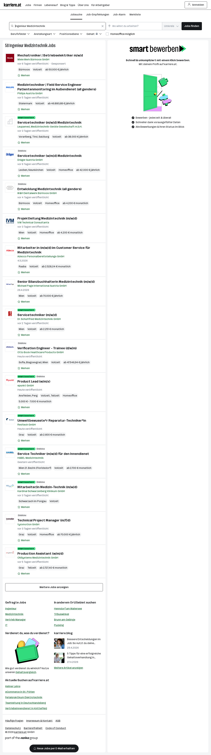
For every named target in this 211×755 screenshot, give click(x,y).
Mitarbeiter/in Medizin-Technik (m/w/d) (47, 487)
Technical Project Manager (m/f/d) (43, 520)
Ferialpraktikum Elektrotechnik (23, 697)
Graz (21, 434)
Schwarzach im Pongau (32, 501)
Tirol (35, 136)
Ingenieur (10, 608)
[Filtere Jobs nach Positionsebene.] (73, 34)
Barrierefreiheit (33, 728)
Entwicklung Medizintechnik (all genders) (49, 189)
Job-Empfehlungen (97, 14)
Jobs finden (191, 26)
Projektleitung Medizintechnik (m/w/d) (47, 218)
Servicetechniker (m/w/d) (37, 315)
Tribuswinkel (61, 614)
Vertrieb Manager (15, 619)
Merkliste (135, 14)
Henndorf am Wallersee (68, 608)
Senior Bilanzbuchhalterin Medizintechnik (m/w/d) (56, 282)
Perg (35, 395)
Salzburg (44, 136)
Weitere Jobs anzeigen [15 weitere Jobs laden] (54, 587)
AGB (58, 720)
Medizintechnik (14, 614)
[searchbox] (57, 26)
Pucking (59, 625)
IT (6, 625)
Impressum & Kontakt (39, 720)
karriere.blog (63, 633)
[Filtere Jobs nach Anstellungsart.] (47, 34)
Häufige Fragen (14, 720)
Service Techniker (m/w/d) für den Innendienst (53, 454)
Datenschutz (13, 728)
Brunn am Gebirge (64, 619)
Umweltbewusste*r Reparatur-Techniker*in (51, 420)
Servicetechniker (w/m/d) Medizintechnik (49, 156)
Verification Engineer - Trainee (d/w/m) (47, 348)
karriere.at (41, 680)
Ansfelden (25, 395)
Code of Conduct (55, 728)
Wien (21, 232)
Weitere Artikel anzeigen (68, 667)
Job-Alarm (119, 14)
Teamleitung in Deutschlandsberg (25, 702)
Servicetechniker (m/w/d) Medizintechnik (49, 122)
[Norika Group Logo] (21, 739)
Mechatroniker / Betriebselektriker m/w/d (50, 55)
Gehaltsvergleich (25, 672)
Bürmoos (24, 69)
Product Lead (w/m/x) (33, 381)
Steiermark (25, 103)
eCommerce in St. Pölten (20, 691)
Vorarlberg (25, 136)
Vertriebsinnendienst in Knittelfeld (26, 708)
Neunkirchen (35, 169)
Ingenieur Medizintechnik (28, 45)
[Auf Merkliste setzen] (23, 75)
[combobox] (57, 26)
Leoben (23, 169)
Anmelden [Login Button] (196, 5)
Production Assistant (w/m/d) (40, 553)
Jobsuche (76, 14)
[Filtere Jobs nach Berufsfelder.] (22, 34)
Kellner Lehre (12, 686)
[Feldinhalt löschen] (103, 26)
